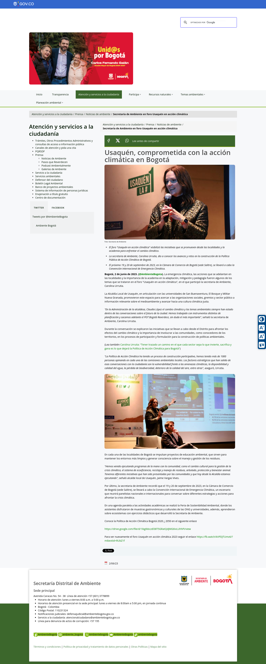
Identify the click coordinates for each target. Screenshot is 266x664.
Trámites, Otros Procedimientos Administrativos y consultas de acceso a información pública (64, 142)
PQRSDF (40, 151)
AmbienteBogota (45, 634)
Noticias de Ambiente (54, 158)
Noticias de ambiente (98, 114)
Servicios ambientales (47, 176)
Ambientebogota (97, 634)
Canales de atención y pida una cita (55, 147)
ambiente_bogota (71, 634)
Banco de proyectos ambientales (54, 187)
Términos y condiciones (47, 646)
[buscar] (208, 22)
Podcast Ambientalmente (56, 165)
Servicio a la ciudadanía (48, 172)
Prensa (79, 114)
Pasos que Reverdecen (55, 162)
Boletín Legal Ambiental (49, 183)
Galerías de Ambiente (54, 169)
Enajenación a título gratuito (51, 194)
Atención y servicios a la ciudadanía (52, 114)
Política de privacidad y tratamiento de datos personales (95, 646)
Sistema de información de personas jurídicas (61, 190)
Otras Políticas (139, 646)
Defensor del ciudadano (49, 179)
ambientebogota (145, 634)
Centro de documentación (50, 197)
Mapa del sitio (158, 646)
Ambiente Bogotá (46, 225)
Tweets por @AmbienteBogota (50, 216)
